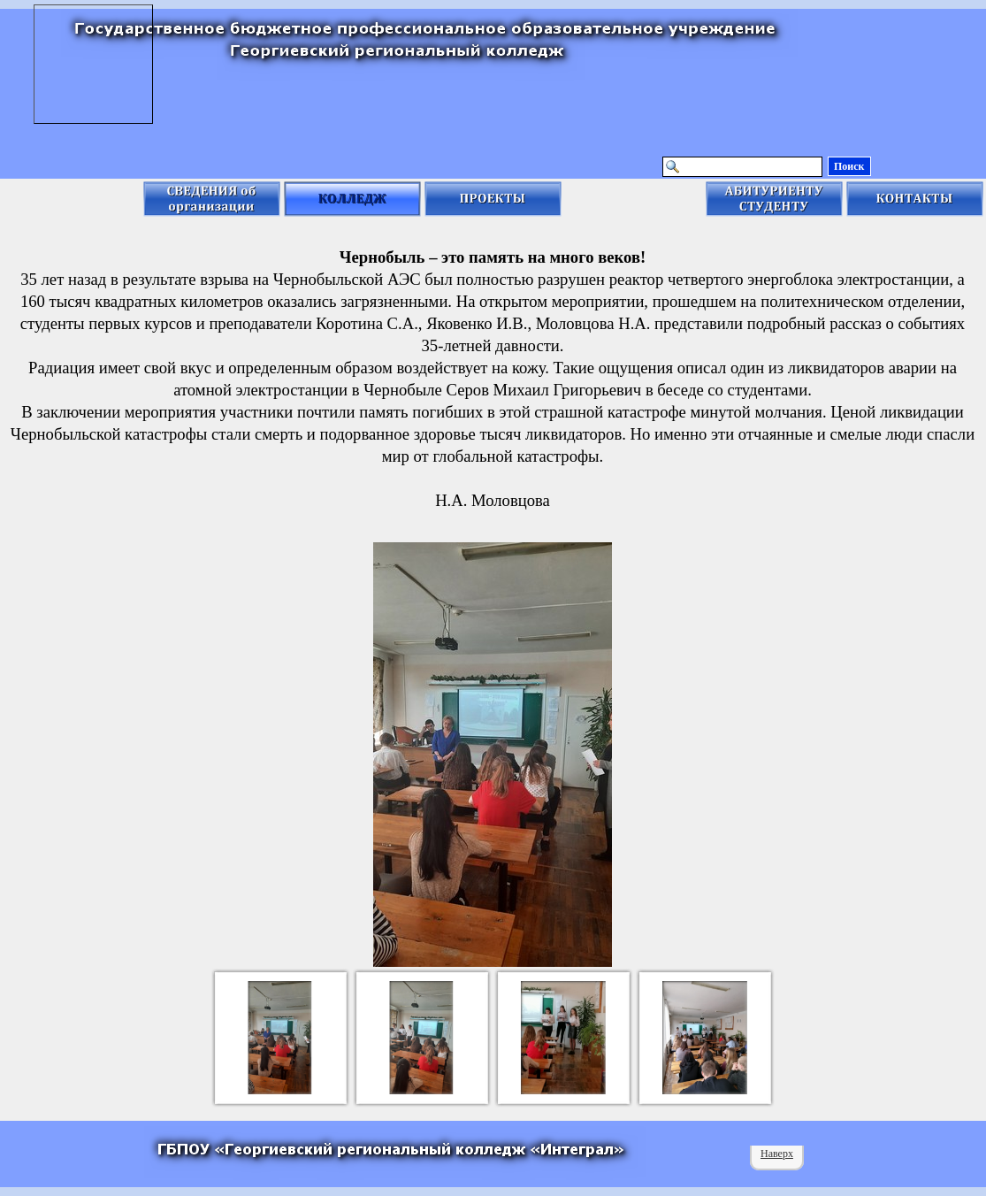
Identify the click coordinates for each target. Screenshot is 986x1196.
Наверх (777, 1153)
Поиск (849, 166)
